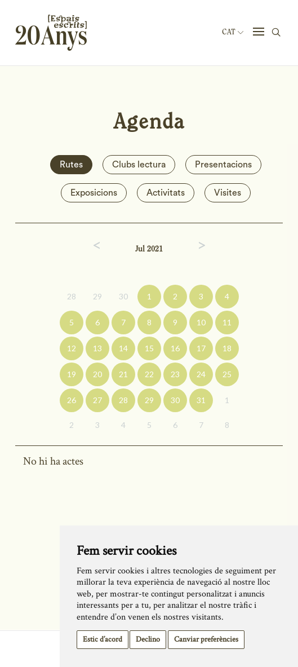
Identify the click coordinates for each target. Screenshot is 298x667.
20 (97, 374)
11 (227, 322)
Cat (232, 32)
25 (227, 374)
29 (97, 296)
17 (201, 348)
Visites (227, 192)
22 (149, 374)
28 (71, 296)
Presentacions (223, 164)
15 (149, 348)
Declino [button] (148, 639)
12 (71, 348)
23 (175, 374)
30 (123, 296)
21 (123, 374)
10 (201, 322)
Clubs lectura (139, 164)
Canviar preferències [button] (206, 639)
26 (71, 400)
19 (71, 374)
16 (175, 348)
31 (201, 400)
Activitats (165, 192)
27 (97, 400)
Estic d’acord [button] (102, 639)
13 (97, 348)
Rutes (71, 164)
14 (123, 348)
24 (201, 374)
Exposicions (93, 192)
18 (227, 348)
